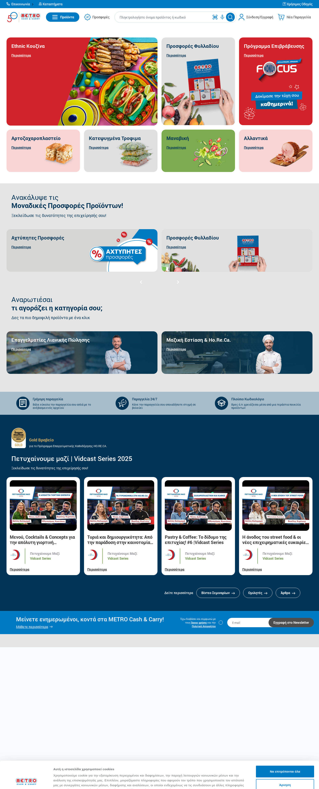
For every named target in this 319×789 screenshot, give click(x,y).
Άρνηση (285, 759)
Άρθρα (288, 593)
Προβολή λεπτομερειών (241, 781)
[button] (20, 4)
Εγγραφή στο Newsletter (291, 622)
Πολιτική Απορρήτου (204, 626)
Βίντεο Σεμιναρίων (218, 593)
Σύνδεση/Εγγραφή (259, 17)
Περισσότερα (19, 569)
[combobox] (163, 17)
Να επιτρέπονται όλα (285, 745)
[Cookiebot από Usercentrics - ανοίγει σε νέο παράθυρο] (26, 781)
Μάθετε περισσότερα (32, 627)
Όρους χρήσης (199, 622)
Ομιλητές (257, 593)
